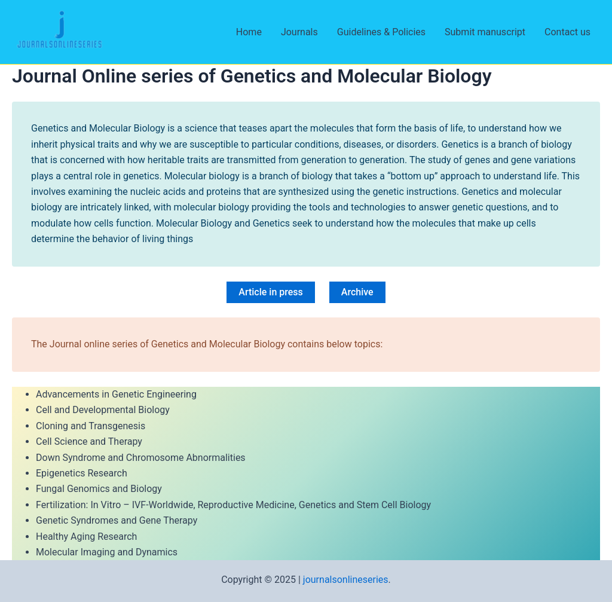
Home (249, 32)
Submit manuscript (485, 32)
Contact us (567, 32)
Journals (299, 32)
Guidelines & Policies (381, 32)
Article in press (270, 292)
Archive (357, 292)
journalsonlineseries (345, 579)
